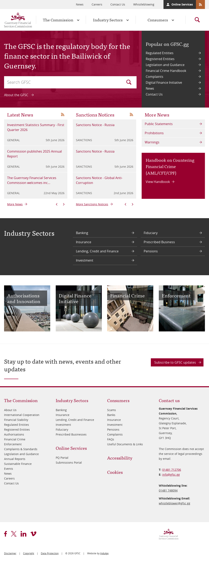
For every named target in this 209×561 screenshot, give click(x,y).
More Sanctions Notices (92, 204)
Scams (111, 410)
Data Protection (50, 553)
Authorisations (14, 434)
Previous (56, 204)
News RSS (62, 114)
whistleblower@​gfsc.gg (174, 503)
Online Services (182, 4)
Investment (84, 260)
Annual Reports (14, 459)
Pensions (151, 251)
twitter (14, 534)
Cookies (115, 471)
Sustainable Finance (18, 464)
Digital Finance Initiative (164, 82)
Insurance (83, 242)
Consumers (158, 19)
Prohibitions (154, 133)
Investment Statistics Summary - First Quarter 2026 (35, 127)
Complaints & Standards (20, 449)
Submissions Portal (69, 462)
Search (128, 82)
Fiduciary (151, 233)
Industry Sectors (108, 19)
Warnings (152, 142)
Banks (111, 415)
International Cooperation (21, 415)
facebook (5, 534)
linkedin (23, 534)
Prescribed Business (159, 242)
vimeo (33, 533)
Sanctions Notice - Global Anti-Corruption (99, 180)
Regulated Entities (159, 53)
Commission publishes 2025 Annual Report (34, 153)
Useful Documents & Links (125, 444)
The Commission (58, 19)
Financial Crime (14, 439)
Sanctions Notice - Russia (95, 125)
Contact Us (117, 4)
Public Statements (159, 124)
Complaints (154, 76)
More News (15, 204)
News (79, 4)
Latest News (20, 114)
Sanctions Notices (95, 114)
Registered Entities (160, 59)
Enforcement (13, 444)
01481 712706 (171, 470)
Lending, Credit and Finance (97, 251)
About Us (10, 410)
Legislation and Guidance (165, 65)
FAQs (110, 439)
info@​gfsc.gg (171, 474)
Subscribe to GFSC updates (175, 362)
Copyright (28, 553)
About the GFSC (16, 95)
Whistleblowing (143, 4)
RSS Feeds (200, 4)
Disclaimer (10, 553)
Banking (82, 233)
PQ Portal (62, 458)
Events (8, 469)
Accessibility (119, 457)
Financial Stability (16, 420)
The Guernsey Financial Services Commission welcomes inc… (31, 180)
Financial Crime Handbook (166, 70)
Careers (97, 4)
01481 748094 (168, 490)
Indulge (104, 553)
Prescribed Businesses (71, 434)
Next (63, 204)
